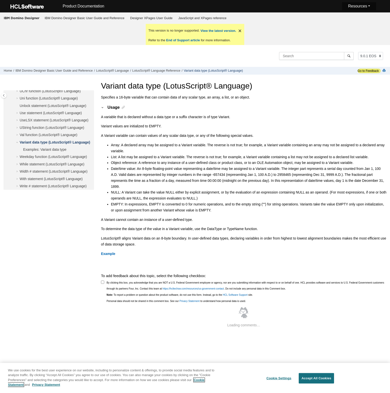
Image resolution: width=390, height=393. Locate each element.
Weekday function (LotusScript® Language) (53, 157)
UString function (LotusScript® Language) (52, 128)
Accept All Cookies (316, 381)
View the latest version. (217, 31)
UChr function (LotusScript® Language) (50, 91)
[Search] (349, 56)
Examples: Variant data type (44, 149)
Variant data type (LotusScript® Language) (213, 70)
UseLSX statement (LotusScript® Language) (54, 120)
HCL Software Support (235, 295)
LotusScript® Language (112, 70)
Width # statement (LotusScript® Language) (54, 171)
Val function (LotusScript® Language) (48, 135)
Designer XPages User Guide (151, 18)
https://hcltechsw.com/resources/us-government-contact (193, 288)
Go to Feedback (368, 71)
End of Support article (183, 40)
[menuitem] (84, 18)
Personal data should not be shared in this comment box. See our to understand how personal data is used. (176, 301)
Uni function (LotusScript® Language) (49, 98)
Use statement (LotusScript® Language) (51, 113)
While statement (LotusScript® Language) (52, 164)
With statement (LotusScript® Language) (51, 179)
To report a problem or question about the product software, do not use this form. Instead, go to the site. (180, 295)
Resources (357, 6)
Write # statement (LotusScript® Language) (53, 186)
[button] (18, 91)
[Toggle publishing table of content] (3, 95)
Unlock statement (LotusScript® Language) (53, 106)
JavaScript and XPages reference (202, 18)
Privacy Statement (189, 301)
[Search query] (316, 56)
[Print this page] (384, 71)
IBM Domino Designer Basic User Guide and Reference (85, 18)
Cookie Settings (278, 381)
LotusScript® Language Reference (156, 70)
